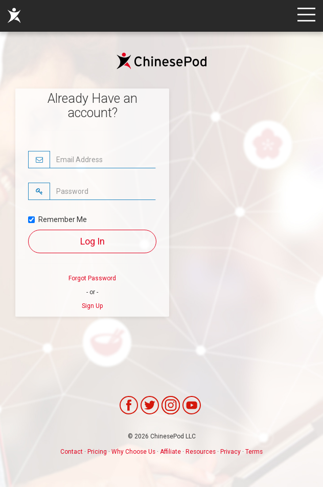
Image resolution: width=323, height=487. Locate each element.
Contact (71, 451)
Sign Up (92, 305)
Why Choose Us (133, 451)
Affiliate (170, 451)
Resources (201, 451)
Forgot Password (92, 278)
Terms (254, 451)
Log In (92, 241)
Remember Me (57, 219)
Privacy (230, 451)
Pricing (97, 451)
